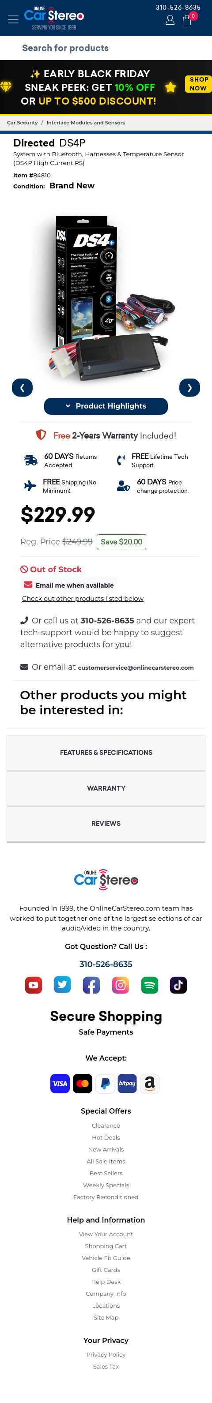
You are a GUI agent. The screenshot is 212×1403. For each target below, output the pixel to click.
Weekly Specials (106, 1185)
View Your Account (106, 1234)
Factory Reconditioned (106, 1196)
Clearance (106, 1125)
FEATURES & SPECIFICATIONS (106, 753)
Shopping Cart (106, 1245)
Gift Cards (106, 1269)
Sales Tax (106, 1366)
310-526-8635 (178, 7)
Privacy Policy (106, 1354)
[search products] (108, 48)
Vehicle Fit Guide (106, 1257)
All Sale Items (106, 1161)
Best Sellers (106, 1173)
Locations (106, 1305)
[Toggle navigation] (13, 19)
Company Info (106, 1293)
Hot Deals (106, 1137)
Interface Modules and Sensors (86, 123)
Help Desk (106, 1281)
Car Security (22, 123)
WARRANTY (106, 788)
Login (169, 20)
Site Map (106, 1317)
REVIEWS (106, 824)
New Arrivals (106, 1149)
